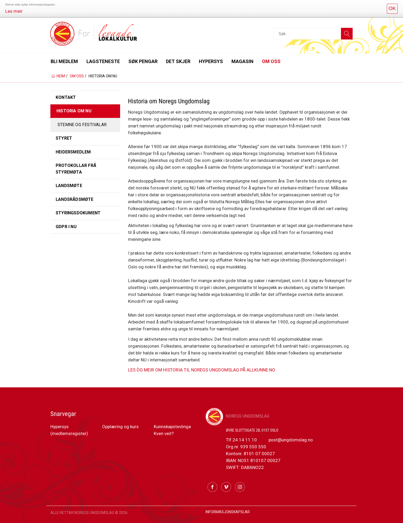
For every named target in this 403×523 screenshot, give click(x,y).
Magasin (242, 61)
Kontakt (66, 97)
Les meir (14, 11)
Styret (64, 138)
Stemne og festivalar (82, 124)
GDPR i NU (66, 226)
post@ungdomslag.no (290, 439)
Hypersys (211, 61)
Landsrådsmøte (75, 199)
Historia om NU (73, 110)
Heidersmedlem (73, 151)
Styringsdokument (78, 212)
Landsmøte (69, 185)
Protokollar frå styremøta (76, 168)
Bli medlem (64, 61)
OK (392, 8)
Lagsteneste (103, 61)
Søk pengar (142, 61)
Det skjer (178, 61)
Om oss (271, 61)
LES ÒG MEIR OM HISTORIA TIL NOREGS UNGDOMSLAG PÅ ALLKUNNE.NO (201, 370)
